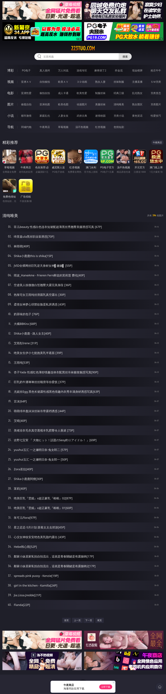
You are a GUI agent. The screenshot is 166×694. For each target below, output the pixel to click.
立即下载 (105, 686)
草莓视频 (63, 127)
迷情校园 (100, 115)
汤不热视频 (81, 127)
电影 (10, 93)
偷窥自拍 (26, 104)
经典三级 (119, 93)
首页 (66, 620)
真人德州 (45, 70)
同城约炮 (26, 127)
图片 (10, 104)
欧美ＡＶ (63, 82)
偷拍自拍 (45, 93)
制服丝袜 (100, 93)
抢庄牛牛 (156, 70)
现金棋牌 (137, 70)
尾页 (99, 620)
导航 (10, 127)
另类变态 (156, 93)
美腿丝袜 (100, 104)
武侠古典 (82, 115)
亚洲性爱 (26, 93)
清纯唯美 (119, 104)
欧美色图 (63, 104)
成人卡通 (63, 93)
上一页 (77, 620)
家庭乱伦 (45, 115)
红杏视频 (100, 127)
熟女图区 (137, 104)
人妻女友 (63, 115)
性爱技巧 (156, 115)
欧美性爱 (82, 93)
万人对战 (63, 70)
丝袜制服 (119, 82)
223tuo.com (83, 48)
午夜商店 (45, 127)
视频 (10, 81)
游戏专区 (82, 70)
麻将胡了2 (100, 70)
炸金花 (119, 70)
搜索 (125, 56)
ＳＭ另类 (156, 82)
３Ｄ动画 (82, 82)
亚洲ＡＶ (26, 82)
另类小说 (119, 115)
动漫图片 (82, 104)
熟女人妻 (100, 82)
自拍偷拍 (45, 82)
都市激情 (26, 115)
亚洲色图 (45, 104)
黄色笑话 (137, 115)
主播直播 (137, 82)
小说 (10, 115)
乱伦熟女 (137, 93)
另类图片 (156, 104)
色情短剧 (119, 127)
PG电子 (26, 70)
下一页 (88, 620)
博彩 (10, 70)
